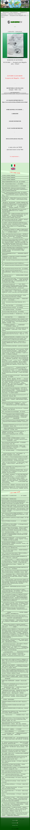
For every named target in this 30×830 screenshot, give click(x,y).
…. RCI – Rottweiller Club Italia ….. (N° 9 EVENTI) (11, 309)
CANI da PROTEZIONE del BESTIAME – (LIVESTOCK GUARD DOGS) (15, 347)
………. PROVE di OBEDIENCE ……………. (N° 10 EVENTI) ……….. (15, 731)
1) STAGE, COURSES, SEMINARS (8, 175)
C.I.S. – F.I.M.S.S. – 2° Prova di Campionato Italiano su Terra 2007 (14, 456)
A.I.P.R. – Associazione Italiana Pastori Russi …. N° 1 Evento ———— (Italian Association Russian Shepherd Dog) (13, 775)
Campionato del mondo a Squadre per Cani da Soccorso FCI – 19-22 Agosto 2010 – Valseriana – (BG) (15, 395)
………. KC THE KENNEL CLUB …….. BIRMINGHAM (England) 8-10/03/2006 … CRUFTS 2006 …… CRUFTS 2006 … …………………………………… (14, 734)
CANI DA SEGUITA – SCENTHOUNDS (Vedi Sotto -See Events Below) (14, 587)
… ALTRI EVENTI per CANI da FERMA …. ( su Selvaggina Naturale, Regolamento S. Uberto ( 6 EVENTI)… (15, 525)
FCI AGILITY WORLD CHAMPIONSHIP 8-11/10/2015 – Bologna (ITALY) (15, 726)
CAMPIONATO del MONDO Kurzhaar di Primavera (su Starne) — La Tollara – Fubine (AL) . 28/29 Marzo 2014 (15, 547)
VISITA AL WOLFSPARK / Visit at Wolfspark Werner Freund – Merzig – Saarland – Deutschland (14, 467)
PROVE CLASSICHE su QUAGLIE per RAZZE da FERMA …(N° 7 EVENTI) (15, 518)
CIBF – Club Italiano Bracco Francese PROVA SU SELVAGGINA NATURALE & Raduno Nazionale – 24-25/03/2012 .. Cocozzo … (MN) (15, 571)
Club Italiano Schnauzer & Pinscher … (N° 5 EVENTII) (12, 307)
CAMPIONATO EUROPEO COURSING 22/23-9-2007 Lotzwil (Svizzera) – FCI (13, 706)
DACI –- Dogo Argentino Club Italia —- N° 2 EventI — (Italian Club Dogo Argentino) (14, 762)
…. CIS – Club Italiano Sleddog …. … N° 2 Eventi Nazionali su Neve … (15, 451)
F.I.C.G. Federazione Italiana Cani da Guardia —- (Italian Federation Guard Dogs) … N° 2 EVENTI (15, 376)
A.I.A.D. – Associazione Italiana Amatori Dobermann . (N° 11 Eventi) (13, 303)
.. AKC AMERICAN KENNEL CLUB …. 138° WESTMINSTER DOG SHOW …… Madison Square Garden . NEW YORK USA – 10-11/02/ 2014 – (15, 739)
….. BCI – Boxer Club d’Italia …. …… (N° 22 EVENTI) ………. (13, 305)
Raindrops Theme (15, 825)
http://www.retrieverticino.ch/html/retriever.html (14, 102)
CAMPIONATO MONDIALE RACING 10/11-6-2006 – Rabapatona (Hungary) (14, 702)
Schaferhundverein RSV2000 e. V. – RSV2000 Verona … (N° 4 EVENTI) (15, 314)
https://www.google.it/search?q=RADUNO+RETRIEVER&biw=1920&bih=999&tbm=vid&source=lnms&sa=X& (15, 92)
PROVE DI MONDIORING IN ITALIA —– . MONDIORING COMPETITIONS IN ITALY (15, 254)
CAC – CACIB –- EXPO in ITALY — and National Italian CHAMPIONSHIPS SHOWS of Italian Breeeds (15, 754)
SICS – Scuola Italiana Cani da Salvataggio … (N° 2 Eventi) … (14, 411)
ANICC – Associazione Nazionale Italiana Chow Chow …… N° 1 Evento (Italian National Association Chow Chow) (14, 772)
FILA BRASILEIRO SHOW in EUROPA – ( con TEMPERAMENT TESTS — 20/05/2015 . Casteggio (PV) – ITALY (15, 768)
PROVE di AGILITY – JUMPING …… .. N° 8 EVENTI (11, 729)
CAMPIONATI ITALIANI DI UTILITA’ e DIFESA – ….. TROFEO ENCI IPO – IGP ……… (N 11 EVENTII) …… (15, 299)
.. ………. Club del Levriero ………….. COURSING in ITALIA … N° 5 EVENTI (15, 715)
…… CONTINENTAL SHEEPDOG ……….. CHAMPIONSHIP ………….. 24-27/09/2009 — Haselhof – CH (13, 325)
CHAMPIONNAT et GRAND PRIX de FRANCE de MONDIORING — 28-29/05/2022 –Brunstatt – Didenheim (14, 257)
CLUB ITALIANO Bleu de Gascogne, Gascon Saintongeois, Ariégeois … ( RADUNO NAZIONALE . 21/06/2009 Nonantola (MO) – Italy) (15, 609)
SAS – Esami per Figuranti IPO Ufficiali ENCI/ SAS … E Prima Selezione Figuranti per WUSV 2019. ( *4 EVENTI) (14, 296)
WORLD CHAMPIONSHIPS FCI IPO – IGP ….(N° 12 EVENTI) (13, 181)
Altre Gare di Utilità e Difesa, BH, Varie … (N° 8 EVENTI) (13, 311)
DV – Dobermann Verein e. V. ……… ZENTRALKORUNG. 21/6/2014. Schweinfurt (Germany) (15, 276)
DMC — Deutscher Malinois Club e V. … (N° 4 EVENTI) (12, 183)
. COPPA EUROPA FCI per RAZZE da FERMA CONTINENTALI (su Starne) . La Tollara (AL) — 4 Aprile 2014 (14, 557)
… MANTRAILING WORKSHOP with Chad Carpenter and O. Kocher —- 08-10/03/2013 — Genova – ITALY (15, 425)
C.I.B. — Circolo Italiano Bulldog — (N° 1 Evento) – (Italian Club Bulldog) (14, 778)
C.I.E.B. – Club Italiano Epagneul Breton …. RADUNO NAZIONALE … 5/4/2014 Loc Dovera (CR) (15, 550)
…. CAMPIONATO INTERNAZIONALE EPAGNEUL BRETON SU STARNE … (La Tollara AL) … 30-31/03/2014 (15, 568)
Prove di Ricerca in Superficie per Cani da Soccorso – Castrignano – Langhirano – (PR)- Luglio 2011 (15, 409)
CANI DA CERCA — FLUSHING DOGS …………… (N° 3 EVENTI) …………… (14, 496)
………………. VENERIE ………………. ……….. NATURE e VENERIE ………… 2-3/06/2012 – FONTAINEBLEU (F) (15, 613)
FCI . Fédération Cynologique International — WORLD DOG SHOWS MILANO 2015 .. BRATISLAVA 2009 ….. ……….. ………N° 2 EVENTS (15, 743)
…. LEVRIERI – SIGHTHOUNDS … (8, 699)
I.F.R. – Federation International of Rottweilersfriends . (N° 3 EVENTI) (15, 266)
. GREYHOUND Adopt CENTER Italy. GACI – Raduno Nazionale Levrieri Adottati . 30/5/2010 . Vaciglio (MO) (14, 712)
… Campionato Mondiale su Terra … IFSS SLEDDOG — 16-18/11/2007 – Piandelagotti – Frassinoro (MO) (13, 454)
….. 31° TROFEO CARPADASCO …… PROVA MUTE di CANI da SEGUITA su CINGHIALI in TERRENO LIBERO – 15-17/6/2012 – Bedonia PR (15, 621)
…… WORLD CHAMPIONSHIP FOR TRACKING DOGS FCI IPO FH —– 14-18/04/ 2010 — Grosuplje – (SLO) (14, 429)
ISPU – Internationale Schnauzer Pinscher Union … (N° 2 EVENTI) (15, 268)
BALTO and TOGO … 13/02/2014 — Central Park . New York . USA (15, 484)
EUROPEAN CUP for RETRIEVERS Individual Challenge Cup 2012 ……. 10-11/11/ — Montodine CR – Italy (14, 685)
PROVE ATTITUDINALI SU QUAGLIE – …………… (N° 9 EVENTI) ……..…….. (14, 522)
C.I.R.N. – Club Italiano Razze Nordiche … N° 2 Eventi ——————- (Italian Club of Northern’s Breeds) (15, 788)
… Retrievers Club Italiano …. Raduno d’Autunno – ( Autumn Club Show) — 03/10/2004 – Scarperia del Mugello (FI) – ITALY (14, 15)
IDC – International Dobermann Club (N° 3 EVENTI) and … (13, 263)
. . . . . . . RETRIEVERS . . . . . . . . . (8, 678)
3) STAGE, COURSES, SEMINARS (8, 179)
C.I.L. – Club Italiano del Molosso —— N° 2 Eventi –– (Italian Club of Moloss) (15, 785)
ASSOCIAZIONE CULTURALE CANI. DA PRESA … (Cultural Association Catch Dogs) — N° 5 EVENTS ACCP (13, 765)
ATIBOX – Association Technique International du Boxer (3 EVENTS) (15, 261)
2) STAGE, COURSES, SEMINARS (8, 177)
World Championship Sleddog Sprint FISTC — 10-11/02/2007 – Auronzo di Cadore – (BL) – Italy (14, 443)
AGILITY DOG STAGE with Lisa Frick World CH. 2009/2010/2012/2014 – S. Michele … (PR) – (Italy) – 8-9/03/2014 (14, 723)
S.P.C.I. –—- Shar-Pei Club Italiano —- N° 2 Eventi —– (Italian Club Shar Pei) (14, 795)
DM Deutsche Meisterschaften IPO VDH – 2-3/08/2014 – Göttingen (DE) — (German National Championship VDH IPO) (15, 220)
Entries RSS (14, 820)
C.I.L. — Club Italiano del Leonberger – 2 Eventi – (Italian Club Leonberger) (14, 781)
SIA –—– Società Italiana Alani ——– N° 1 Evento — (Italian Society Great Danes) (15, 791)
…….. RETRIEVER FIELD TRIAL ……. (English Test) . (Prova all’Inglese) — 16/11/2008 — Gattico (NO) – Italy (14, 688)
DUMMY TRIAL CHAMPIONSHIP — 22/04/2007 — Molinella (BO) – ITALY (14, 681)
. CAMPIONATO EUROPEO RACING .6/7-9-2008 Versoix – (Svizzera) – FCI (15, 709)
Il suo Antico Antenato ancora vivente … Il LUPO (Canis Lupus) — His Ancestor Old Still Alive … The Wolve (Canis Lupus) (15, 460)
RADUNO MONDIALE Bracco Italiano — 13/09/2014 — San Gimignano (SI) (13, 565)
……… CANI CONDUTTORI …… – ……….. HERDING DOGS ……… (15, 317)
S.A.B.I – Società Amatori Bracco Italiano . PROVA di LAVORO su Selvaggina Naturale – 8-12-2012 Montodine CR (14, 554)
